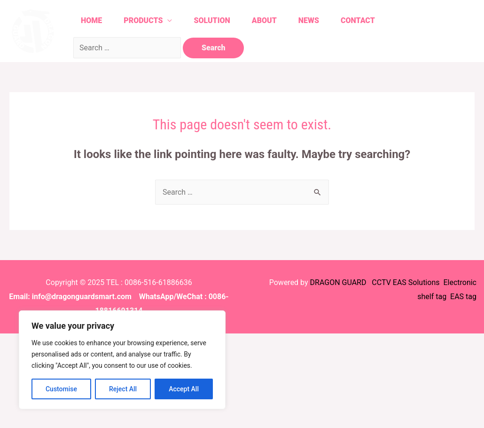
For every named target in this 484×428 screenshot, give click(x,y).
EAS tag (462, 296)
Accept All (184, 389)
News (308, 20)
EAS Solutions (417, 282)
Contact (358, 20)
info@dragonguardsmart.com (82, 296)
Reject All (123, 389)
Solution (212, 20)
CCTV (381, 282)
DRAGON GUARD (339, 282)
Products (143, 20)
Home (91, 20)
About (264, 20)
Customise (61, 389)
